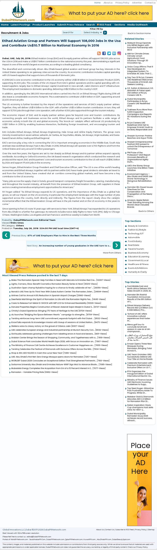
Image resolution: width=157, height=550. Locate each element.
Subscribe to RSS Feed (124, 530)
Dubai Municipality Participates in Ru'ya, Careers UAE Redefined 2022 (138, 102)
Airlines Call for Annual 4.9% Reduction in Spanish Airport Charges (43, 295)
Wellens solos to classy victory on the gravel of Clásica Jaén (41, 326)
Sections (119, 24)
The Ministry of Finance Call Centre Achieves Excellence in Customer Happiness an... (52, 345)
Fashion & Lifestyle (137, 229)
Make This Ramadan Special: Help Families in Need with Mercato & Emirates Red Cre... (53, 280)
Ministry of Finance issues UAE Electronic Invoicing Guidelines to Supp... (139, 382)
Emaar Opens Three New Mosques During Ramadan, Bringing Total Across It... (139, 347)
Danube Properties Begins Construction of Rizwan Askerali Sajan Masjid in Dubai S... (52, 306)
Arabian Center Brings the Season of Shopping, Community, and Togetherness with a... (54, 337)
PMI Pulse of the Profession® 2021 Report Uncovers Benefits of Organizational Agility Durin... (138, 157)
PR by (99, 29)
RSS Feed (104, 24)
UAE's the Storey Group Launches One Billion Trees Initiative (140, 168)
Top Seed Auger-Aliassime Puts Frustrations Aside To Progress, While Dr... (140, 390)
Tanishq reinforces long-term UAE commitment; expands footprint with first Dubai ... (52, 318)
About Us (100, 530)
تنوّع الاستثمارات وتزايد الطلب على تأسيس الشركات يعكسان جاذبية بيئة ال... (140, 337)
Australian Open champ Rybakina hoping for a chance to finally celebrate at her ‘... (52, 287)
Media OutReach (137, 24)
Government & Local (138, 260)
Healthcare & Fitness (138, 264)
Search (90, 24)
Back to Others (146, 211)
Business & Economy (138, 252)
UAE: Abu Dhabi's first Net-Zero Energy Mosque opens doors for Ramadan (47, 356)
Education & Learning (138, 256)
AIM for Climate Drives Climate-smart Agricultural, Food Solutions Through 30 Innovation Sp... (138, 58)
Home (97, 2)
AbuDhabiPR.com (104, 539)
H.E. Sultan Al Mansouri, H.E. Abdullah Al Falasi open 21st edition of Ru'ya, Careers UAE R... (140, 91)
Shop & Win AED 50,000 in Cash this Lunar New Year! (37, 352)
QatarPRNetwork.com (74, 539)
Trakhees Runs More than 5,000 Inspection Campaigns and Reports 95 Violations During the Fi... (139, 114)
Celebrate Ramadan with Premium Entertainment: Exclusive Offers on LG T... (139, 365)
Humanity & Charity (137, 272)
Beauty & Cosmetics (138, 226)
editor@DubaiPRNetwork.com (39, 537)
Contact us (150, 2)
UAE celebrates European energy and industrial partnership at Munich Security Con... (53, 329)
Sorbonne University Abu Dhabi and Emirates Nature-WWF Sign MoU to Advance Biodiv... (54, 364)
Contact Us (109, 530)
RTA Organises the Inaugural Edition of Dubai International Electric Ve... (140, 373)
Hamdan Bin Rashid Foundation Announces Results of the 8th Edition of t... (139, 298)
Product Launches (43, 24)
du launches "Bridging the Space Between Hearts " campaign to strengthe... (48, 314)
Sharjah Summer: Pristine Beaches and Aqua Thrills (139, 136)
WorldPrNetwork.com (19, 539)
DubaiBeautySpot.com (121, 539)
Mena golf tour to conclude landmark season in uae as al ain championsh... (138, 328)
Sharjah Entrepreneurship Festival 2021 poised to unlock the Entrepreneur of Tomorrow (140, 145)
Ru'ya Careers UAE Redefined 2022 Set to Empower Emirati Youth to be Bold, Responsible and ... (140, 127)
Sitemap (151, 530)
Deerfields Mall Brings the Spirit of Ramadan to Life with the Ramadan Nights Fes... (51, 299)
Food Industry (135, 241)
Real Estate (133, 245)
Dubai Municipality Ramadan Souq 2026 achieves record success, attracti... (139, 417)
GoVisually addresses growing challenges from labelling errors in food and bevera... (52, 333)
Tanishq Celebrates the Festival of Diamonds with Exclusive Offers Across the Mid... (51, 349)
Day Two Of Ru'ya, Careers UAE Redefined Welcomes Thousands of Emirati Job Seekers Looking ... (140, 81)
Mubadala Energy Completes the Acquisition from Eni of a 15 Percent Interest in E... (51, 368)
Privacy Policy (122, 2)
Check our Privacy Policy (138, 547)
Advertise (137, 2)
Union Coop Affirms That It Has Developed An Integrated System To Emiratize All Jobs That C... (140, 70)
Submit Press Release (70, 24)
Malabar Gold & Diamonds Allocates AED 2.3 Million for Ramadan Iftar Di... (140, 399)
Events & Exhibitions (138, 268)
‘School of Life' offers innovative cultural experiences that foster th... (138, 317)
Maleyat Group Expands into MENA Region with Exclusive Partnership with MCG (140, 46)
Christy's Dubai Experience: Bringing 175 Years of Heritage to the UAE (44, 310)
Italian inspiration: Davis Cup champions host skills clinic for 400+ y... (140, 407)
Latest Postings (20, 24)
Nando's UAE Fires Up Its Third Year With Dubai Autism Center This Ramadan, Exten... (52, 291)
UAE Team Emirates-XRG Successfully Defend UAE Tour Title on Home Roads (140, 357)
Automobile (134, 237)
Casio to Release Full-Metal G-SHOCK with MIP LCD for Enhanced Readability (49, 303)
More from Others (112, 252)
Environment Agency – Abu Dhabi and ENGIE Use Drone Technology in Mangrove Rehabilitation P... (139, 179)
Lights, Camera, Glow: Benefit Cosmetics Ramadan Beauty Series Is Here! (47, 283)
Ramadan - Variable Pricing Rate (27, 372)
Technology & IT (136, 233)
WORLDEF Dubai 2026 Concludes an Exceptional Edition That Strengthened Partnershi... (53, 360)
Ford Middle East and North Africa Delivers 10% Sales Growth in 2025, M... (139, 288)
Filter (93, 29)
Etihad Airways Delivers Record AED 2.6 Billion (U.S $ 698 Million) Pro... (140, 307)
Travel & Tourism (136, 249)
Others (20, 225)
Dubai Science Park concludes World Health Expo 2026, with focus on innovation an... (53, 341)
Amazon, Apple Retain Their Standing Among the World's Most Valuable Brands (140, 203)
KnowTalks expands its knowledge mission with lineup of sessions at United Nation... (52, 322)
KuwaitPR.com (89, 539)
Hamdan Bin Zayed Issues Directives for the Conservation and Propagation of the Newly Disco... (140, 192)
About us (108, 2)
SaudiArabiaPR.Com (37, 539)
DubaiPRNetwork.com (55, 539)
